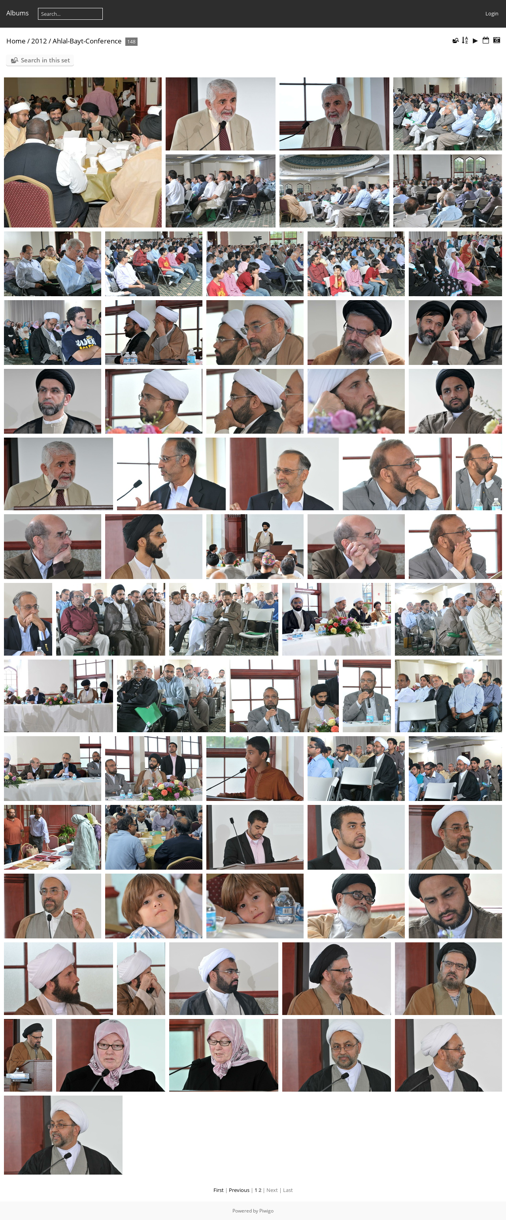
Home (16, 40)
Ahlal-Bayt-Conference (87, 40)
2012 (39, 40)
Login (491, 13)
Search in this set (45, 60)
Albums (17, 13)
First (218, 1190)
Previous (239, 1190)
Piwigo (266, 1210)
